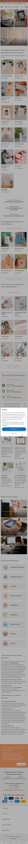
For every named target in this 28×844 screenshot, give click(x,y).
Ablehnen (14, 433)
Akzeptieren (14, 429)
